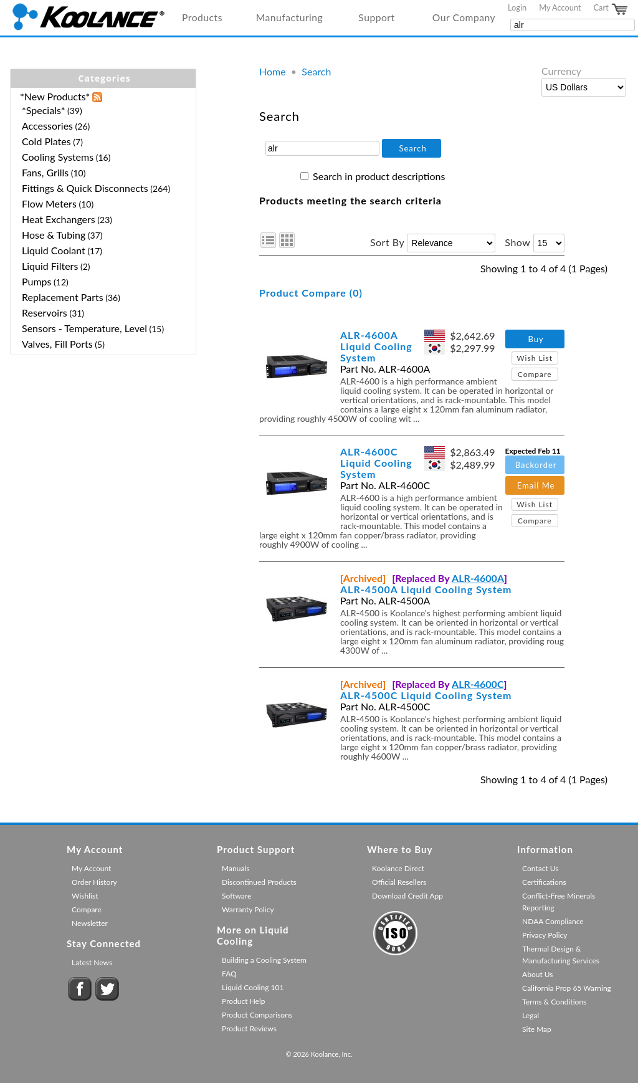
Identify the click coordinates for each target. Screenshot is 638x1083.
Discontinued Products (259, 882)
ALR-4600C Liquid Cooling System (376, 463)
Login (517, 7)
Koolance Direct (398, 868)
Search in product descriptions (379, 176)
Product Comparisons (257, 1014)
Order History (94, 882)
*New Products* (55, 96)
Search (316, 71)
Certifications (544, 882)
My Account (560, 7)
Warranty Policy (248, 909)
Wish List (535, 358)
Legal (530, 1015)
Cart (611, 9)
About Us (537, 974)
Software (236, 895)
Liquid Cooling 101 (252, 987)
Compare (535, 374)
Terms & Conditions (554, 1001)
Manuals (235, 868)
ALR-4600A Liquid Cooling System (376, 346)
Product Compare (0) (311, 292)
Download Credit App (407, 895)
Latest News (92, 962)
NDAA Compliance (553, 921)
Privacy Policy (544, 935)
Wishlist (85, 895)
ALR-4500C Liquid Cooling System (426, 695)
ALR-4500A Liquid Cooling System (426, 589)
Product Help (243, 1001)
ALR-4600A (478, 578)
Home (272, 71)
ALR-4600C (477, 684)
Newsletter (90, 923)
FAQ (229, 973)
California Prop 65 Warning (566, 988)
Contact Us (540, 868)
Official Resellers (399, 882)
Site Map (536, 1029)
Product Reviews (249, 1028)
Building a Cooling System (264, 960)
